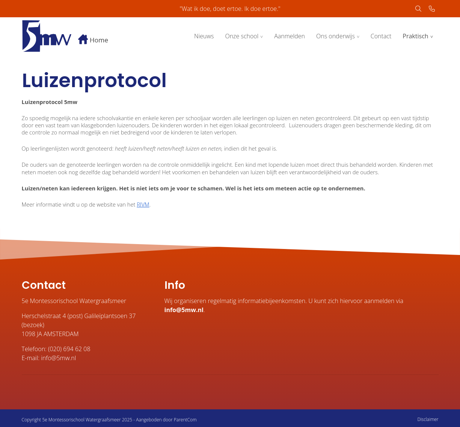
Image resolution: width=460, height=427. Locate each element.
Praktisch (415, 36)
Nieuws (204, 36)
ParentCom (185, 419)
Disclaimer (427, 419)
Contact (381, 36)
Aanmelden (289, 36)
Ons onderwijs (335, 36)
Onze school (241, 36)
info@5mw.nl (184, 310)
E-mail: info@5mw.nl (49, 358)
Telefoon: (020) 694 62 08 (56, 349)
